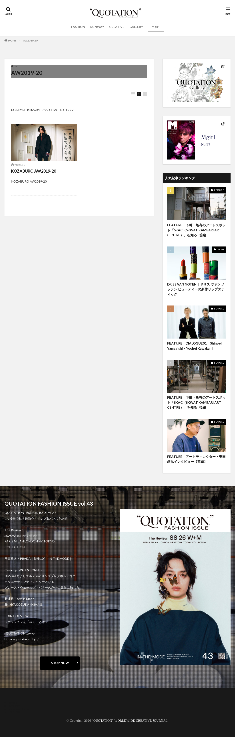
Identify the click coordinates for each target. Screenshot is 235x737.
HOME (12, 40)
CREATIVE (116, 27)
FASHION (78, 27)
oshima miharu (19, 709)
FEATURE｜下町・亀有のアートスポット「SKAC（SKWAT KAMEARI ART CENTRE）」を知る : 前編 (196, 230)
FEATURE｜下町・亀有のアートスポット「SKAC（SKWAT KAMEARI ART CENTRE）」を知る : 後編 (196, 402)
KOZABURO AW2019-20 (33, 171)
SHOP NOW (60, 663)
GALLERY (136, 27)
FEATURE (219, 190)
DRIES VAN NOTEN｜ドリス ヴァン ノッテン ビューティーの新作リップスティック (196, 289)
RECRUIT (15, 712)
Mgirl (155, 27)
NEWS (220, 249)
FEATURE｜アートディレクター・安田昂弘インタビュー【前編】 (196, 459)
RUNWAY (97, 27)
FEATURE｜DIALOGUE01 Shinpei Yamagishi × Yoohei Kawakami (194, 345)
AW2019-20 (30, 40)
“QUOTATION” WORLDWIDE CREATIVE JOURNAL (130, 720)
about (13, 703)
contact (14, 706)
